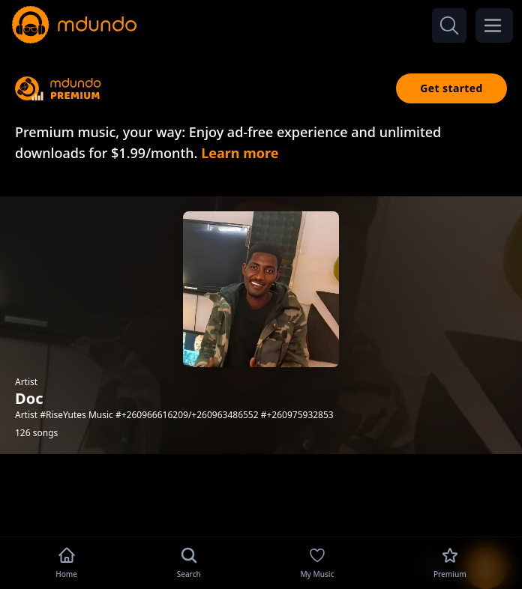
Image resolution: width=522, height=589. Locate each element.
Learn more (239, 153)
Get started (451, 88)
